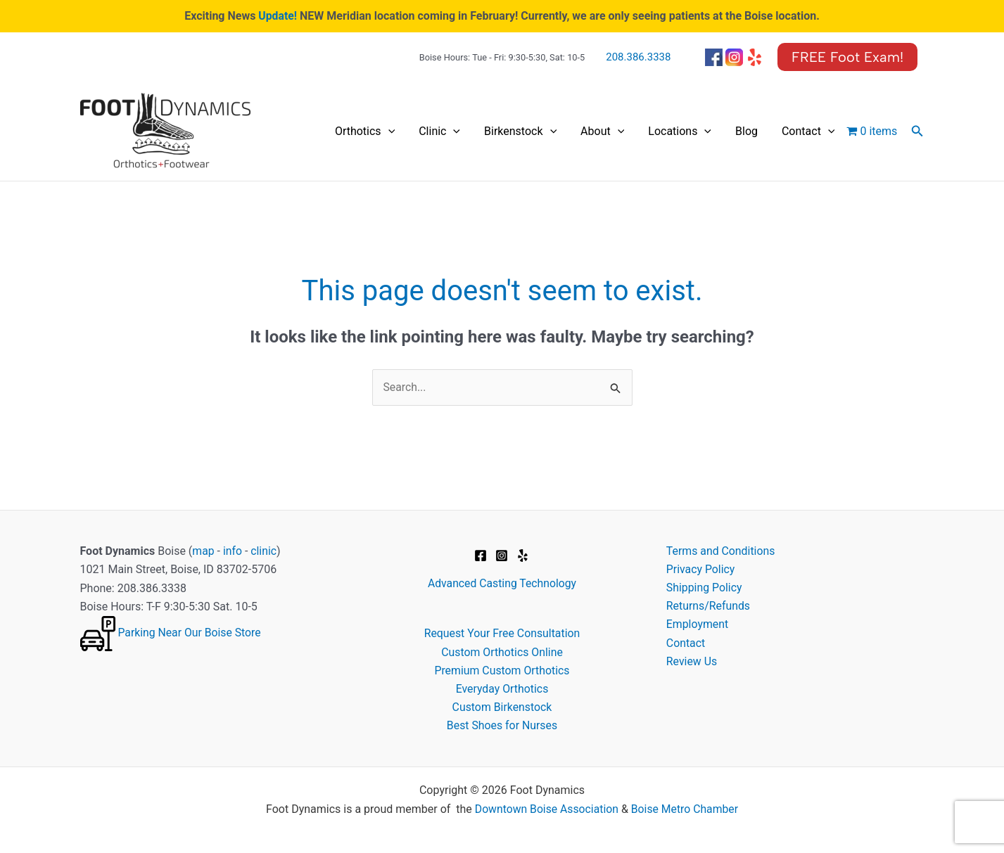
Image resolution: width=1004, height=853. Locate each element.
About (646, 131)
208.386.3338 (638, 57)
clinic (264, 551)
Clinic (509, 131)
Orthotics (447, 131)
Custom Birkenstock (502, 707)
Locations (711, 131)
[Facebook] (480, 555)
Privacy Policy (701, 570)
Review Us (692, 662)
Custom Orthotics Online (501, 652)
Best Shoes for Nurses (502, 726)
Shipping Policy (704, 588)
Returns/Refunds (708, 606)
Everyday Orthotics (502, 689)
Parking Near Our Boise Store (189, 633)
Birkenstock (577, 131)
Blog (765, 131)
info (232, 551)
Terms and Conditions (721, 551)
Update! (278, 16)
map (203, 551)
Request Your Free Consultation (502, 634)
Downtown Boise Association (545, 809)
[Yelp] (522, 555)
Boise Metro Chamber (685, 809)
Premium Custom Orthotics (501, 671)
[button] (847, 57)
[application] (470, 131)
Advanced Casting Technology (501, 584)
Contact (814, 131)
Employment (697, 625)
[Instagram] (501, 555)
